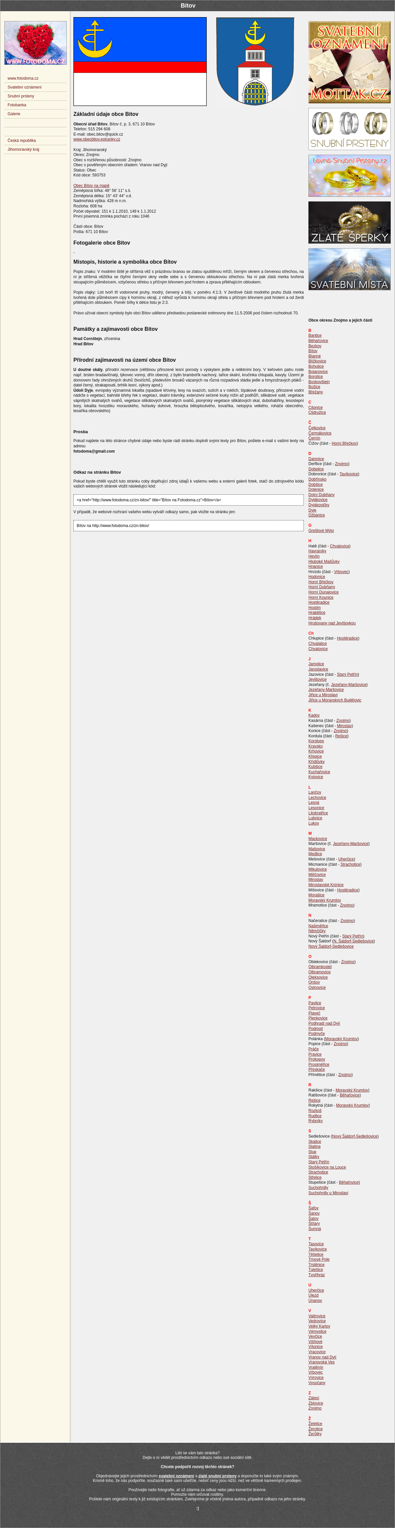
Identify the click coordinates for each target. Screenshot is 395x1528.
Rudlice (315, 1116)
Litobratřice (318, 813)
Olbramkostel (320, 966)
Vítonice (315, 1346)
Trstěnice (316, 1264)
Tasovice (316, 1244)
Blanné (314, 356)
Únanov (315, 1300)
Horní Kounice (320, 597)
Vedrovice (317, 1321)
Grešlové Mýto (321, 530)
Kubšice (315, 766)
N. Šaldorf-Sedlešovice (353, 941)
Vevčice (315, 1336)
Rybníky (315, 1121)
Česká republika (22, 140)
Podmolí (315, 1028)
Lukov (313, 823)
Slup (312, 1151)
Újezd (313, 1295)
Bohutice (316, 366)
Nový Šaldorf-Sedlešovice (331, 946)
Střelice (315, 1177)
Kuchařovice (319, 772)
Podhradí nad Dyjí (324, 1023)
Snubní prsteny (21, 96)
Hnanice (315, 566)
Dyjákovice (318, 499)
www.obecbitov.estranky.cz (96, 139)
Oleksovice (318, 977)
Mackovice (317, 838)
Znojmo (341, 463)
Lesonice (316, 807)
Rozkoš (315, 1110)
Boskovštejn (319, 382)
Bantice (315, 335)
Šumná (314, 1228)
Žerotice (315, 1429)
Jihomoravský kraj (23, 149)
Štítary (314, 1223)
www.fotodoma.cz (23, 78)
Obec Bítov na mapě (91, 185)
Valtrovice (317, 1316)
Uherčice (346, 859)
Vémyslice (317, 1331)
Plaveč (314, 1013)
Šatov (313, 1218)
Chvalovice (339, 546)
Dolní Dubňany (321, 494)
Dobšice (315, 484)
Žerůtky (315, 1434)
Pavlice (314, 1003)
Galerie (14, 114)
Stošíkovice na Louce (327, 1167)
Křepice (315, 756)
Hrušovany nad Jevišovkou (332, 623)
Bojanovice (318, 371)
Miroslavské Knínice (326, 885)
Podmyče (316, 1033)
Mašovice (316, 849)
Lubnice (315, 818)
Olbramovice (319, 972)
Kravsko (315, 746)
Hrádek (314, 618)
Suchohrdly (318, 1187)
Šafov (313, 1208)
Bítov (312, 351)
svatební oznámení (176, 1476)
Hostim (314, 607)
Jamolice (316, 664)
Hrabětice (316, 612)
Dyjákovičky (318, 505)
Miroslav (344, 726)
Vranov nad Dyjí (322, 1357)
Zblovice (315, 1403)
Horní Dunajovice (323, 592)
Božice (314, 386)
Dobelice (316, 469)
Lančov (314, 792)
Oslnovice (317, 987)
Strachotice (350, 864)
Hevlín (314, 556)
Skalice (314, 1141)
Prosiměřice (318, 1064)
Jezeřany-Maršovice (348, 684)
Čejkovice (317, 428)
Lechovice (317, 797)
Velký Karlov (319, 1326)
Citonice (315, 407)
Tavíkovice (348, 474)
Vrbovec (341, 571)
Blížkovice (317, 361)
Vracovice (317, 1352)
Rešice (341, 736)
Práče (313, 1049)
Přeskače (316, 1069)
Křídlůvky (316, 761)
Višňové (315, 1341)
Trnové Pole (318, 1259)
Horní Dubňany (321, 587)
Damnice (316, 459)
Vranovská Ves (321, 1362)
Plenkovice (318, 1018)
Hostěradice (318, 602)
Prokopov (316, 1059)
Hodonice (316, 576)
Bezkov (314, 346)
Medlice (315, 854)
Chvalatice (317, 643)
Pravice (315, 1054)
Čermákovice (319, 433)
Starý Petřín (347, 674)
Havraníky (317, 551)
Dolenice (316, 489)
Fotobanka (17, 105)
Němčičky (317, 931)
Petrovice (316, 1008)
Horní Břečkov (344, 443)
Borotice (315, 376)
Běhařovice (318, 340)
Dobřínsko (317, 479)
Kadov (314, 715)
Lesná (313, 802)
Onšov (314, 982)
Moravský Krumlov (324, 900)
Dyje (312, 510)
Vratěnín (315, 1367)
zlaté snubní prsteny (217, 1476)
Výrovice (316, 1377)
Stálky (313, 1156)
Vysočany (317, 1383)
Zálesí (313, 1398)
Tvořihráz (316, 1275)
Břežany (315, 392)
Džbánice (316, 515)
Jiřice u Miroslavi (323, 695)
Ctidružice (317, 412)
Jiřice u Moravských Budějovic (334, 700)
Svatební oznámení (24, 87)
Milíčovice (317, 874)
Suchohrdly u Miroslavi (328, 1193)
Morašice (316, 895)
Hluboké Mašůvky (324, 561)
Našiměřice (318, 926)
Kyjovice (315, 777)
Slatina (314, 1146)
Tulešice (315, 1269)
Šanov (314, 1213)
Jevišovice (317, 679)
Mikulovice (317, 869)
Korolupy (316, 741)
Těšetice (315, 1254)
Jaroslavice (318, 669)
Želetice (315, 1423)
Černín (314, 438)
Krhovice (316, 751)
